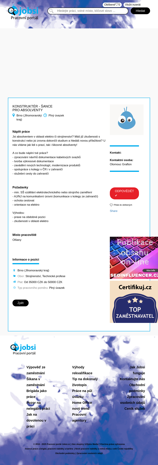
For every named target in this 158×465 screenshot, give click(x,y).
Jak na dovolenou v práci (36, 420)
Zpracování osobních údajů (89, 453)
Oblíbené (112, 5)
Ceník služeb (134, 408)
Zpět (21, 303)
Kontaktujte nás (132, 379)
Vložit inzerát (133, 4)
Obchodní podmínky (65, 453)
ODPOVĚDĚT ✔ (124, 193)
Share (113, 211)
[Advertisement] (79, 52)
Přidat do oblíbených (123, 205)
